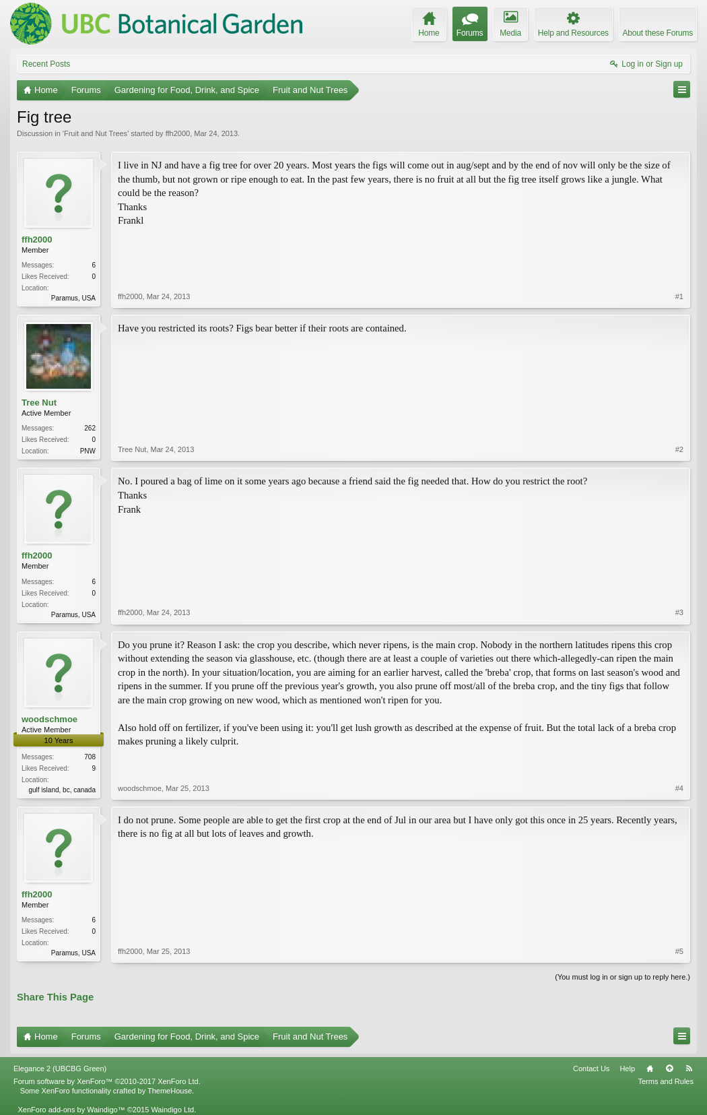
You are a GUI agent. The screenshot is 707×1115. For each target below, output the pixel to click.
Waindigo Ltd (172, 1110)
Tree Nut (39, 402)
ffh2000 (178, 133)
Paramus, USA (73, 298)
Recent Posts (46, 64)
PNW (88, 451)
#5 (679, 951)
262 (90, 428)
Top (669, 1068)
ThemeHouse (169, 1091)
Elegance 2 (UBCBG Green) (59, 1068)
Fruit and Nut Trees (95, 133)
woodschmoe (49, 719)
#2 (679, 449)
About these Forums (658, 33)
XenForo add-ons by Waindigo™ (71, 1110)
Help (627, 1068)
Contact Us (591, 1068)
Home (649, 1068)
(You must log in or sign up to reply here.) (622, 977)
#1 (679, 296)
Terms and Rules (666, 1081)
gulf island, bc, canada (62, 790)
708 (90, 757)
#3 (679, 612)
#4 (679, 788)
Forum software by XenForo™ (107, 1081)
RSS (689, 1068)
